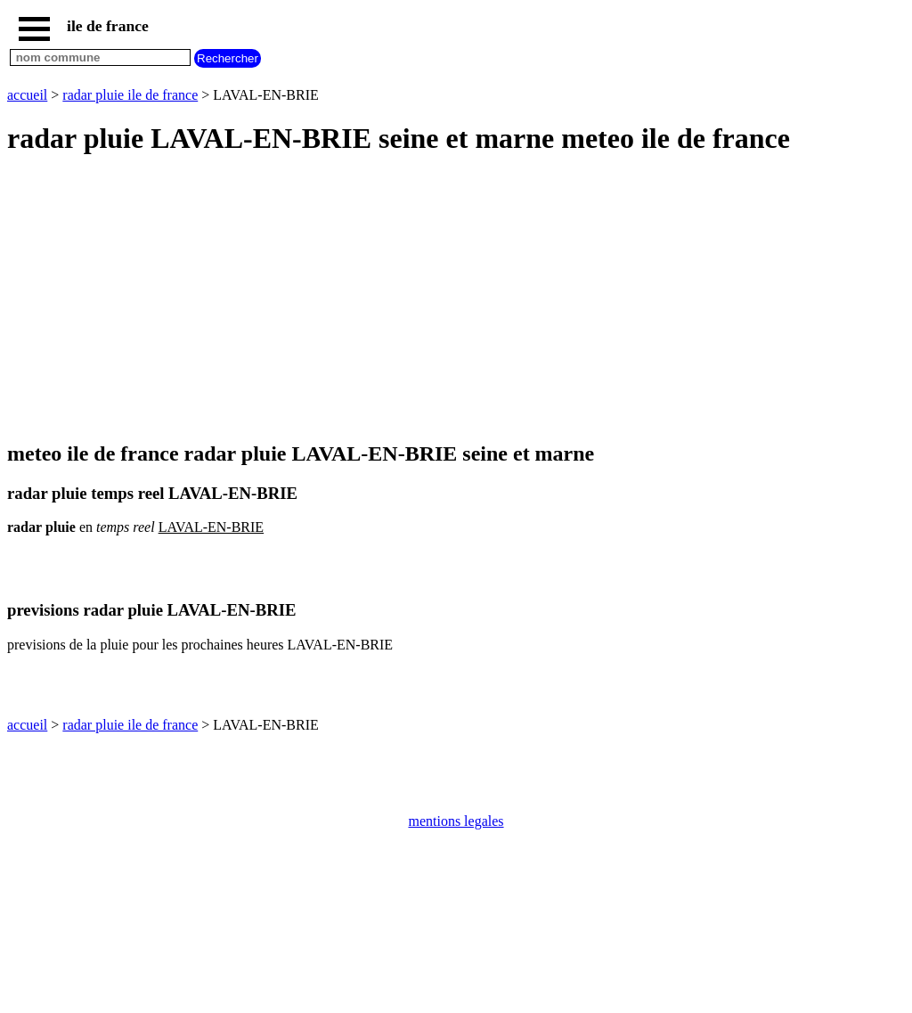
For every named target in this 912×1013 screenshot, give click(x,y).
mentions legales (455, 821)
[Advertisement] (456, 299)
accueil (27, 94)
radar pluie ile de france (130, 94)
